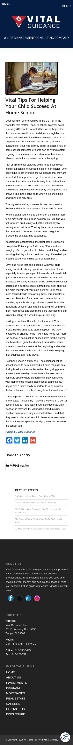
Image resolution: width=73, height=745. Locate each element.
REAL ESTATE (15, 698)
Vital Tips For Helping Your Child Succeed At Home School (30, 106)
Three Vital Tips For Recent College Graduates (35, 502)
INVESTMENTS (16, 682)
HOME (10, 672)
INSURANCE (14, 688)
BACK (6, 4)
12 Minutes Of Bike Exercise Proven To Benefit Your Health (41, 529)
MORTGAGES (15, 693)
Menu (66, 6)
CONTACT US (15, 709)
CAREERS (13, 703)
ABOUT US (13, 677)
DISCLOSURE (15, 714)
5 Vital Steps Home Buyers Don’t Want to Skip (35, 496)
